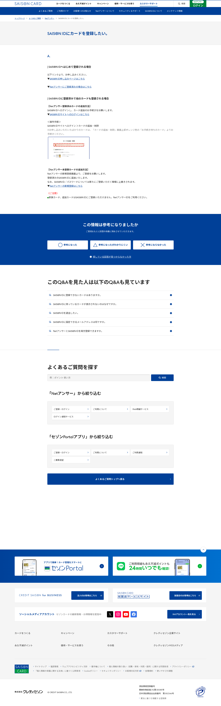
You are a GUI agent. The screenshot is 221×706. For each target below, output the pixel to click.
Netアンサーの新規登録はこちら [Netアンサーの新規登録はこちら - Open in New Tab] (66, 191)
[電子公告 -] (173, 610)
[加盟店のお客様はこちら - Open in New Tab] (159, 549)
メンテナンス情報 (175, 16)
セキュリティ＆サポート (130, 16)
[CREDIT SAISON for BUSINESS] (61, 549)
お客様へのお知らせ (82, 16)
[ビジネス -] (173, 599)
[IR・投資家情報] (173, 606)
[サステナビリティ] (173, 602)
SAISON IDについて (153, 16)
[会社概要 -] (173, 595)
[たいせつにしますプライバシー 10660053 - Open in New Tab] (200, 697)
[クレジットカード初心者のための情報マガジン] (173, 625)
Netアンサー (49, 23)
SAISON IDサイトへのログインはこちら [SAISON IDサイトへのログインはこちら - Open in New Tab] (69, 119)
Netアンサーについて (105, 16)
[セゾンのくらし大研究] (173, 637)
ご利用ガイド (63, 16)
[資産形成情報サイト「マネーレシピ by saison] (173, 632)
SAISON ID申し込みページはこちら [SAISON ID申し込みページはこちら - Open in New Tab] (67, 83)
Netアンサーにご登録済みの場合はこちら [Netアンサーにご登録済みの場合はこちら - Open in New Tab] (71, 91)
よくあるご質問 (45, 16)
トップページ (20, 23)
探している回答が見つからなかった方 (112, 261)
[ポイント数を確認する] (34, 648)
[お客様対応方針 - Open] (132, 671)
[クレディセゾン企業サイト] (173, 591)
